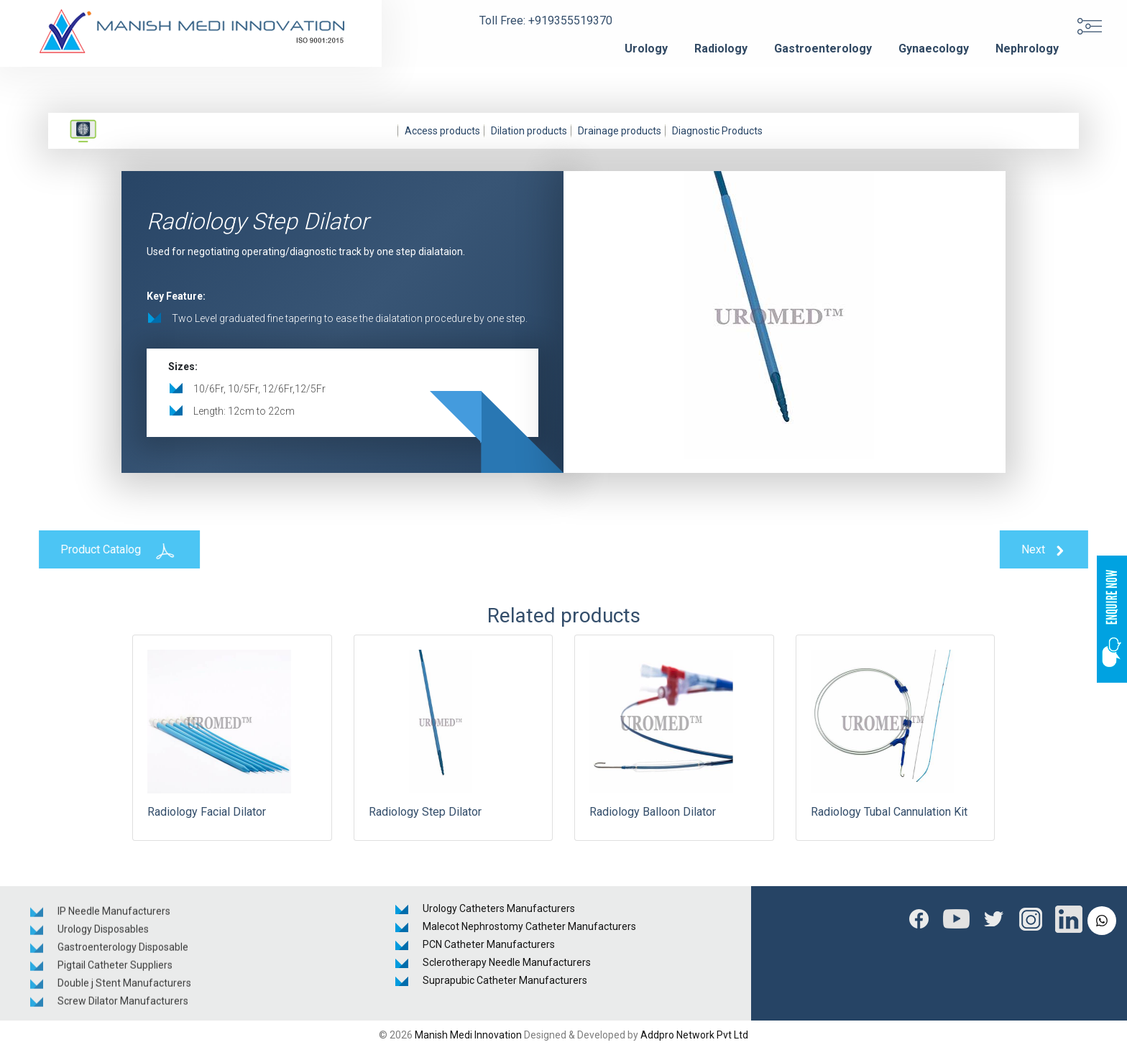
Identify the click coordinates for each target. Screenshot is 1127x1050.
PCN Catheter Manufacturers (489, 944)
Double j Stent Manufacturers (124, 987)
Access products (442, 131)
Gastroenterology (823, 48)
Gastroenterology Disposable (123, 951)
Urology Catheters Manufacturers (499, 908)
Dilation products (529, 131)
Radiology (721, 48)
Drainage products (619, 131)
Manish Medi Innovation (468, 1035)
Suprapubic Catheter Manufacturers (505, 980)
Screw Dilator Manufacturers (123, 1004)
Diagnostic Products (717, 131)
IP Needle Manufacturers (114, 915)
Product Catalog (113, 550)
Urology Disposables (103, 933)
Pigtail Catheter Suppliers (115, 969)
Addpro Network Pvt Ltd (694, 1035)
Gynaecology (933, 48)
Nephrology (1027, 48)
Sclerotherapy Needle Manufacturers (507, 962)
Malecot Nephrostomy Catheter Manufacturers (529, 926)
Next (1049, 550)
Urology (646, 48)
